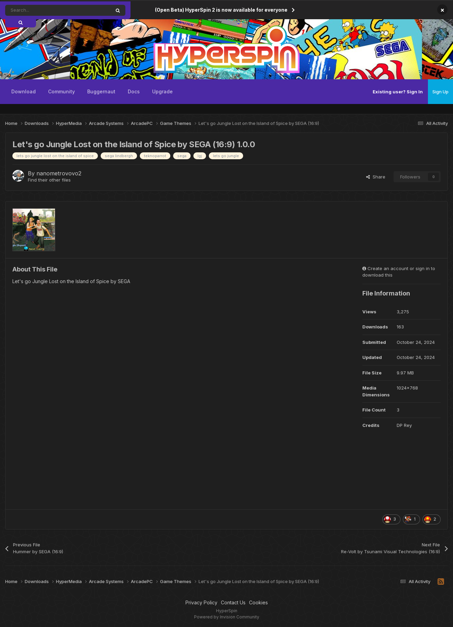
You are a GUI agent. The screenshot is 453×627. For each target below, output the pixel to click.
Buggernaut (101, 91)
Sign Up (440, 91)
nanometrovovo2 (58, 173)
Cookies (258, 602)
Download (23, 91)
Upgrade (162, 91)
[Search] (42, 10)
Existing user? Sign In (398, 91)
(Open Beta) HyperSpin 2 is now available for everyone (221, 10)
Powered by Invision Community (226, 616)
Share (375, 176)
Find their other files (49, 180)
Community (61, 91)
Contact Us (233, 602)
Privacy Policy (201, 602)
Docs (134, 91)
